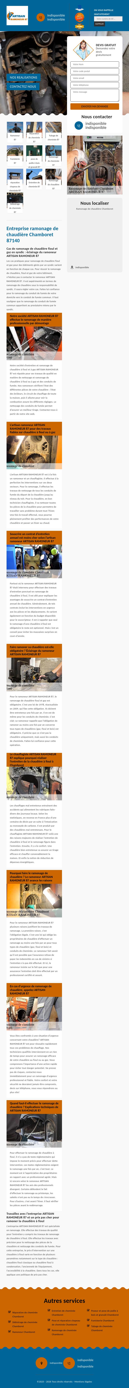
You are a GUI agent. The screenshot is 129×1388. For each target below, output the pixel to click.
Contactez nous (23, 86)
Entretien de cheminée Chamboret (63, 1312)
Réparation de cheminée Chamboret (25, 1314)
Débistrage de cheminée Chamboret (24, 1324)
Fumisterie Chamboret (102, 1320)
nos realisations (23, 77)
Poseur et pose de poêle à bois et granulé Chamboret (105, 1312)
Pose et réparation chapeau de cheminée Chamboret (66, 1322)
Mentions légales (83, 1381)
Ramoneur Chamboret (23, 1332)
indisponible (56, 15)
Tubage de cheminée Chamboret (101, 1328)
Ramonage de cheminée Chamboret (64, 1332)
